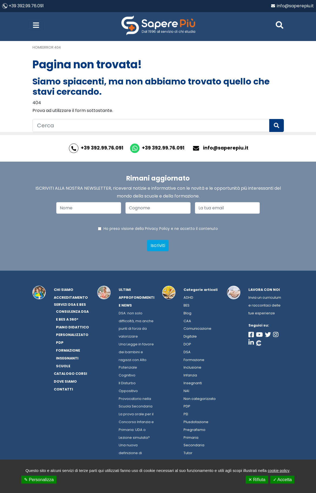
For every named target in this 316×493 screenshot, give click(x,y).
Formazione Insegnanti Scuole (68, 359)
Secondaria (194, 446)
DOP (187, 345)
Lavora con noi (264, 290)
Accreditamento (71, 298)
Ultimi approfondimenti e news (136, 298)
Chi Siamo (63, 290)
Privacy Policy (157, 229)
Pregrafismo (194, 430)
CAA (187, 321)
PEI (186, 415)
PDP (187, 407)
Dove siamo (65, 382)
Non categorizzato (200, 399)
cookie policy (278, 470)
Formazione (194, 360)
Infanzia (190, 376)
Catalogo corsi (70, 374)
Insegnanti (193, 384)
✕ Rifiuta (256, 479)
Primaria (191, 438)
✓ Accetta (282, 479)
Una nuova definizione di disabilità (130, 454)
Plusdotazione (196, 422)
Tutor (188, 453)
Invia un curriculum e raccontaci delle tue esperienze (264, 306)
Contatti (63, 390)
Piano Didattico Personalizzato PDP (72, 336)
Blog (187, 314)
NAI (186, 391)
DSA (187, 353)
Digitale (190, 337)
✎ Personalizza (39, 479)
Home (37, 48)
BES (186, 306)
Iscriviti (158, 246)
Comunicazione (197, 329)
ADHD (188, 298)
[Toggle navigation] (36, 25)
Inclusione (192, 368)
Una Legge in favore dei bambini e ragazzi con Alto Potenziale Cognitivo (136, 360)
